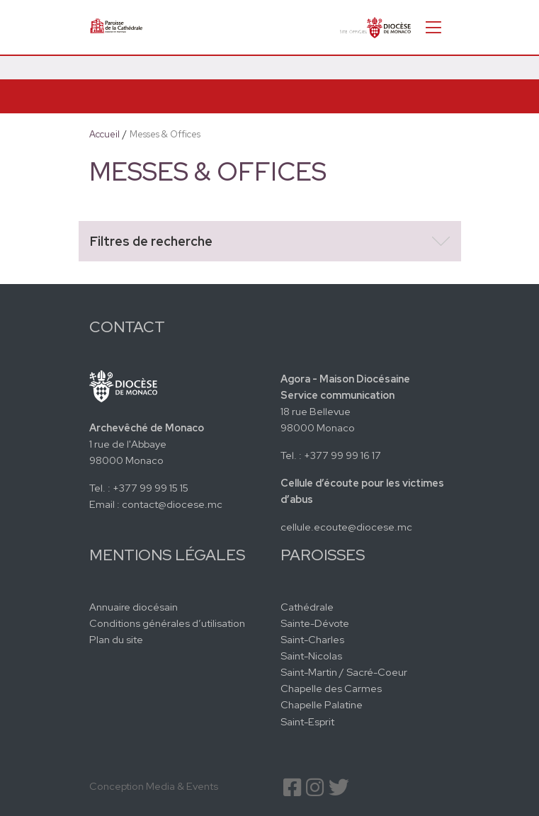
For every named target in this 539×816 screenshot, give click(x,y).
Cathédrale (307, 606)
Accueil (104, 134)
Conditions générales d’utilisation (167, 623)
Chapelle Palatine (321, 704)
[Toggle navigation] (433, 27)
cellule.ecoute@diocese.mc (346, 526)
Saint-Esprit (307, 721)
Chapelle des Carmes (331, 688)
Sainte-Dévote (314, 623)
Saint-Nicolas (311, 655)
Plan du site (116, 639)
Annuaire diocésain (133, 606)
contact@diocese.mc (172, 504)
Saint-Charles (312, 639)
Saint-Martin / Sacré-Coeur (343, 672)
